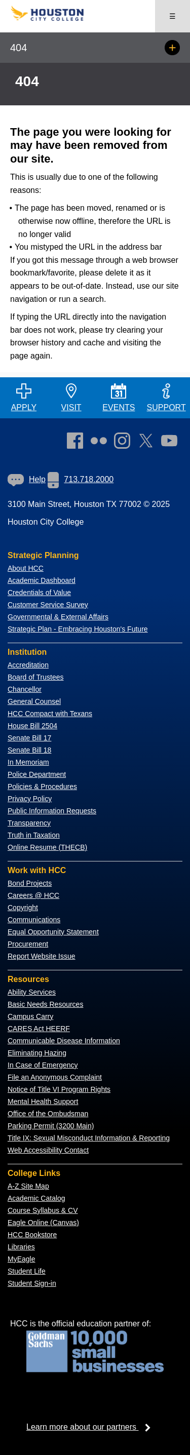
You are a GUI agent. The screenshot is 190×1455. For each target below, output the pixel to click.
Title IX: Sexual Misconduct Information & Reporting (89, 1138)
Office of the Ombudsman (48, 1114)
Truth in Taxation (34, 835)
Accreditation (28, 665)
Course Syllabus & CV (43, 1210)
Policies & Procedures (42, 786)
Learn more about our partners (91, 1427)
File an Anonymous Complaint (55, 1077)
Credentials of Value (39, 592)
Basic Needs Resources (45, 1004)
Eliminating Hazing (37, 1053)
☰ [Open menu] (172, 16)
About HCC (26, 568)
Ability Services (32, 992)
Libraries (21, 1247)
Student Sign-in (32, 1283)
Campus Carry (30, 1016)
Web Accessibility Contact (48, 1150)
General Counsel (34, 701)
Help (27, 479)
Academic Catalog (36, 1198)
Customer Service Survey (48, 605)
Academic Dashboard (41, 580)
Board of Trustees (36, 677)
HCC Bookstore (32, 1235)
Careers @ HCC (33, 895)
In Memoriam (28, 762)
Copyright (23, 907)
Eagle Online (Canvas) (43, 1222)
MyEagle (21, 1259)
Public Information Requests (52, 811)
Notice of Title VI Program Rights (59, 1089)
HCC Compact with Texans (50, 714)
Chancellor (25, 689)
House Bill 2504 (32, 726)
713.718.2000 (80, 479)
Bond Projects (30, 883)
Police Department (37, 774)
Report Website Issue (41, 956)
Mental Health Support (43, 1101)
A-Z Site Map (28, 1186)
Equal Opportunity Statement (53, 932)
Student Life (27, 1271)
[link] (124, 442)
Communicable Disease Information (64, 1041)
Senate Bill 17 (29, 738)
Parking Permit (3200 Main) (51, 1126)
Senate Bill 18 (29, 750)
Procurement (28, 944)
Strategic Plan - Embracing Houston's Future (78, 629)
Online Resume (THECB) (47, 847)
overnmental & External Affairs (60, 617)
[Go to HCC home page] (52, 18)
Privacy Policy (30, 799)
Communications (34, 920)
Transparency (29, 823)
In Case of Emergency (43, 1065)
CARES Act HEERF (39, 1029)
